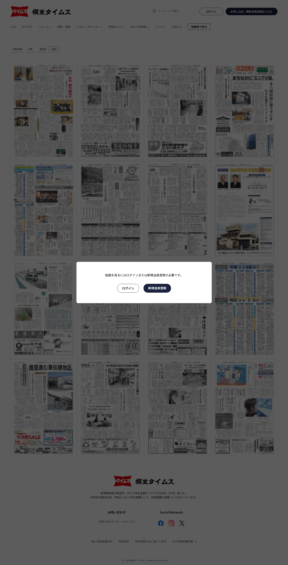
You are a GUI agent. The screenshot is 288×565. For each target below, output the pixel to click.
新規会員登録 (157, 288)
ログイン (128, 288)
